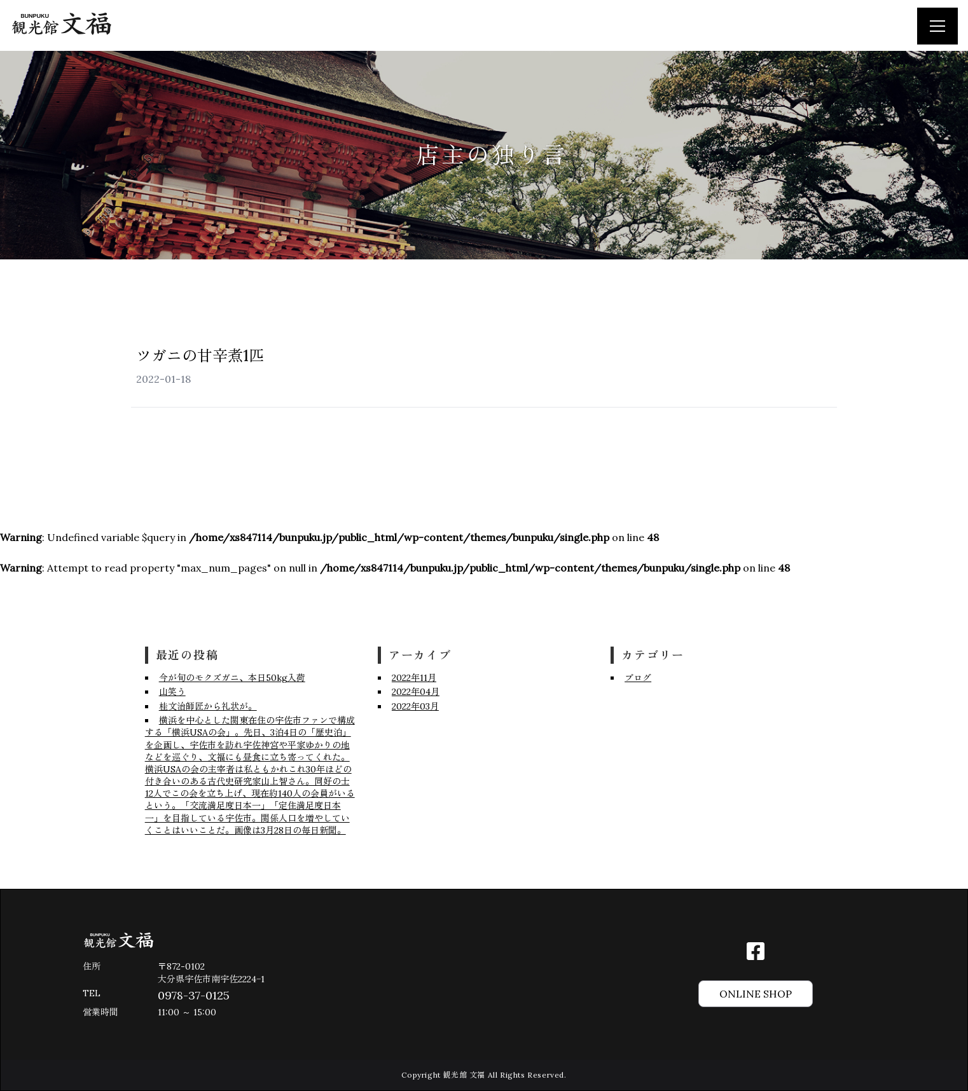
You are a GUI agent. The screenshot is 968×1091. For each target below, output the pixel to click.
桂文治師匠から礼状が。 (208, 706)
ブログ (638, 677)
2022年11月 (414, 677)
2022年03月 (415, 706)
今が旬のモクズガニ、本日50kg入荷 (232, 677)
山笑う (172, 691)
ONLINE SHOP (755, 993)
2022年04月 (415, 691)
